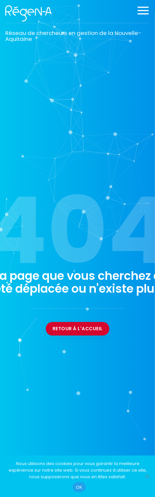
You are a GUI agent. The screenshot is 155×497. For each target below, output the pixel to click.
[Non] (146, 476)
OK (79, 487)
